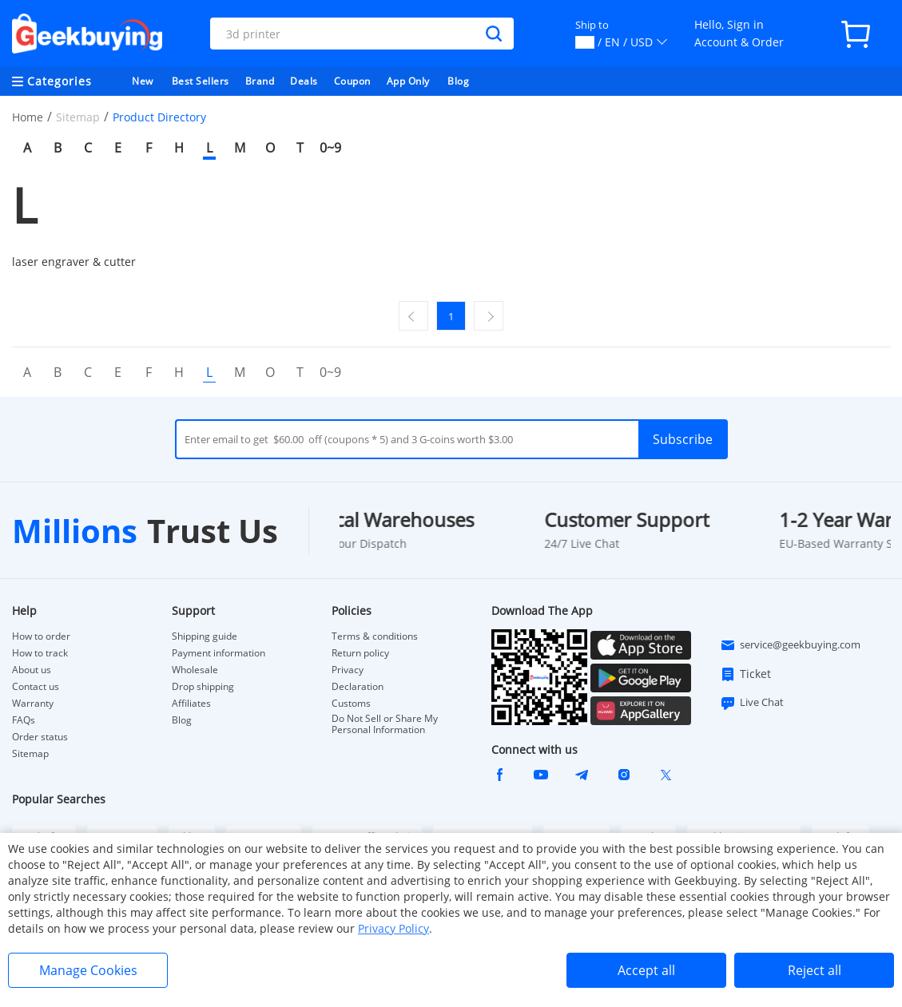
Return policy (360, 653)
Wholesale (195, 670)
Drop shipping (203, 686)
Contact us (35, 686)
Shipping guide (204, 636)
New (142, 81)
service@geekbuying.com (790, 645)
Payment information (218, 653)
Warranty (33, 703)
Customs (351, 703)
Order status (40, 737)
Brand (260, 81)
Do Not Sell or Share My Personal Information (385, 724)
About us (31, 670)
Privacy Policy (393, 928)
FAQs (23, 720)
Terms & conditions (375, 636)
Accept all (646, 970)
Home (27, 117)
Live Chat (752, 703)
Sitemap (30, 753)
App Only (408, 81)
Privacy (348, 670)
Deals (304, 81)
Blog (458, 81)
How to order (41, 636)
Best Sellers (200, 81)
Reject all (814, 970)
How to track (40, 653)
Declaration (357, 686)
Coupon (352, 81)
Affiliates (191, 703)
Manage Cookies (88, 970)
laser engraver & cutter (74, 261)
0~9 (330, 148)
